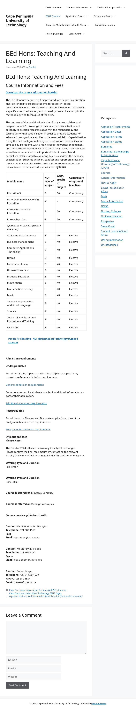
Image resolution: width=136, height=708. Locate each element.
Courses (62, 590)
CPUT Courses (53, 16)
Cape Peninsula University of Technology (19, 20)
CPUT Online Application (113, 7)
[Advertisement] (118, 86)
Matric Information (105, 24)
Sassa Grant (78, 33)
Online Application (111, 216)
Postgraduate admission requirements (28, 429)
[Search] (126, 53)
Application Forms (78, 16)
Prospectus (107, 221)
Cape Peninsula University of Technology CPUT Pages (35, 593)
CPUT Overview (53, 7)
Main (104, 196)
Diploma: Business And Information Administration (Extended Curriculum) (45, 596)
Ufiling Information (112, 240)
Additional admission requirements (26, 403)
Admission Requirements (115, 126)
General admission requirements (25, 384)
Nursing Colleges (54, 33)
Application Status (111, 141)
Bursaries (106, 146)
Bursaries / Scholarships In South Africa (69, 24)
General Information (81, 7)
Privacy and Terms (106, 16)
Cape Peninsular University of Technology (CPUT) (33, 590)
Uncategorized (109, 244)
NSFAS (104, 206)
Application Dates (111, 131)
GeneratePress (98, 703)
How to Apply (108, 182)
